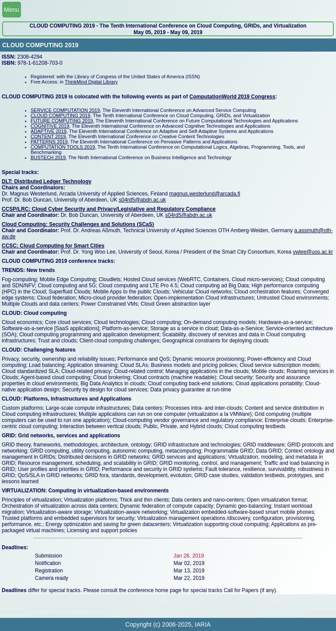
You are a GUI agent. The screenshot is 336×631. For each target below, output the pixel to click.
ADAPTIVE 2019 (48, 131)
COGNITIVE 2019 (50, 126)
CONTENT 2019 (48, 136)
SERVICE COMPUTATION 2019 (65, 110)
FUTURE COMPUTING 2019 (62, 120)
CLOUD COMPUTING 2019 (60, 115)
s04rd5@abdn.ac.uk (142, 200)
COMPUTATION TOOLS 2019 (63, 147)
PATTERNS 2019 (49, 141)
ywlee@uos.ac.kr (313, 252)
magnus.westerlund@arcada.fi (204, 194)
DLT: (8, 181)
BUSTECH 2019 (48, 157)
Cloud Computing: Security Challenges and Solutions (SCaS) (78, 224)
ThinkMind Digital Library (91, 81)
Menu (11, 9)
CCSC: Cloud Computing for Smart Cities (53, 246)
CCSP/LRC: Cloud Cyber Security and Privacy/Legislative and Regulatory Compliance (109, 209)
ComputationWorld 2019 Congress (232, 97)
